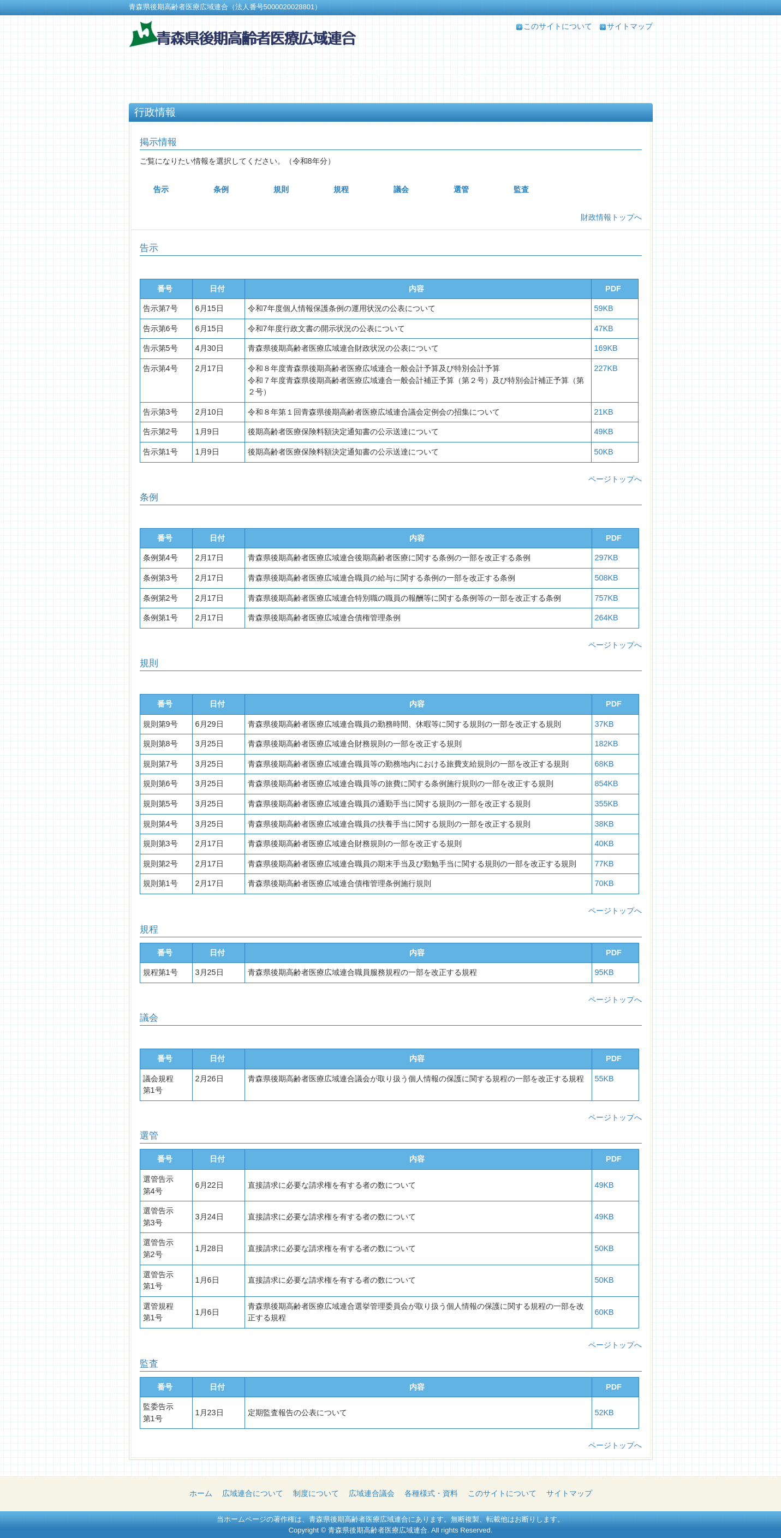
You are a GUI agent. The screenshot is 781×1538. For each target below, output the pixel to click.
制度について (316, 1493)
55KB (604, 1078)
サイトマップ (630, 26)
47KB (603, 328)
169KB (606, 348)
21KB (603, 412)
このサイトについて (557, 26)
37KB (604, 724)
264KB (606, 617)
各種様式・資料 (431, 1493)
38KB (604, 823)
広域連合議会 (372, 1493)
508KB (606, 577)
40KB (604, 843)
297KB (606, 557)
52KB (604, 1412)
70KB (604, 883)
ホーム (200, 1493)
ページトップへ (615, 479)
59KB (603, 308)
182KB (606, 743)
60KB (604, 1312)
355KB (606, 803)
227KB (606, 368)
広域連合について (252, 1493)
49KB (603, 431)
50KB (603, 451)
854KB (606, 783)
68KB (604, 763)
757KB (606, 598)
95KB (604, 972)
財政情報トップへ (611, 217)
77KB (604, 863)
